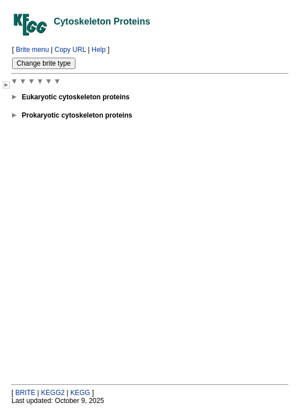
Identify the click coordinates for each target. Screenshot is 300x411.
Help (98, 50)
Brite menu (32, 50)
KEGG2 (53, 393)
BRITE (25, 393)
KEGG (80, 393)
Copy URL (70, 50)
